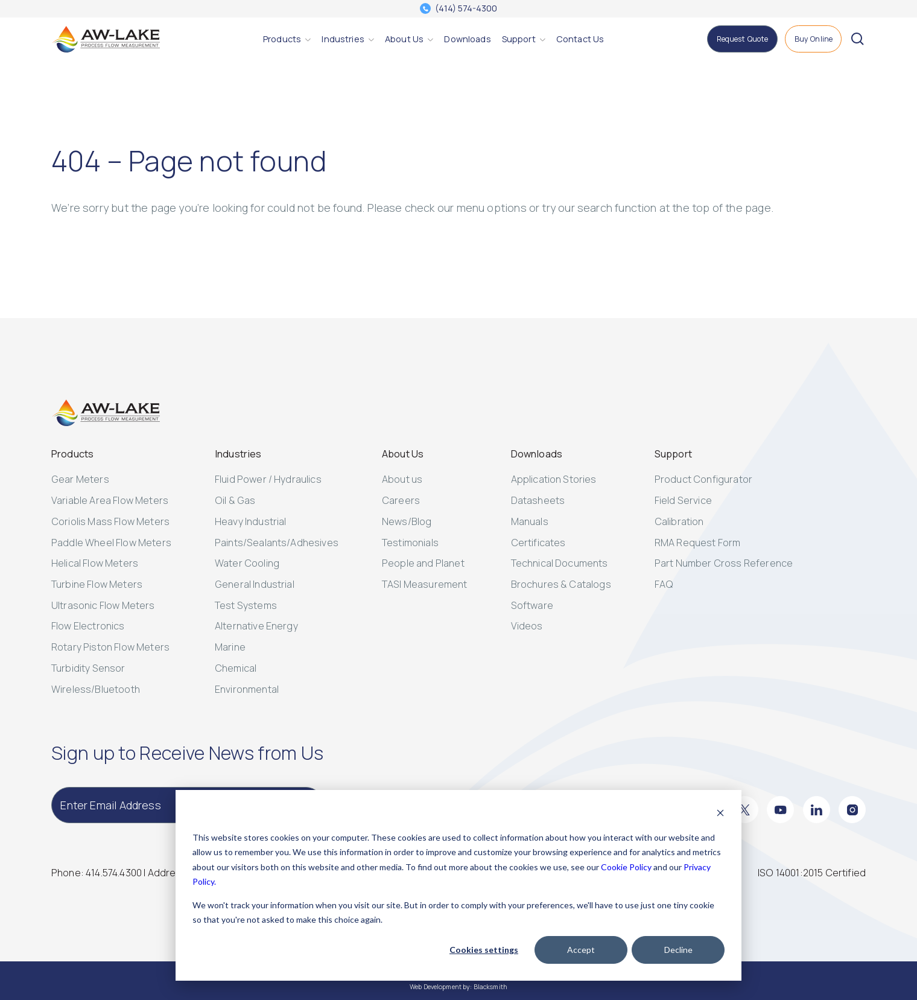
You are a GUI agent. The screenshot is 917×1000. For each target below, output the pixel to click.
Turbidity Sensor (88, 668)
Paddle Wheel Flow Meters (111, 542)
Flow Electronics (88, 625)
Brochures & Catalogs (561, 584)
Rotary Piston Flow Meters (110, 647)
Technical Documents (559, 563)
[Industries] (343, 39)
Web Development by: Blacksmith (458, 986)
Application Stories (554, 479)
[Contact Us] (580, 39)
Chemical (235, 668)
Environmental (247, 689)
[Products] (282, 39)
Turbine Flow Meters (96, 584)
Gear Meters (80, 479)
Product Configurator (703, 479)
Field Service (683, 500)
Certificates (538, 542)
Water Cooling (247, 563)
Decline (678, 949)
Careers (401, 500)
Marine (230, 647)
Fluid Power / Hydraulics (268, 479)
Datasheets (538, 500)
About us (402, 479)
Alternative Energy (256, 625)
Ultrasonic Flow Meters (103, 605)
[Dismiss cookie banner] (720, 814)
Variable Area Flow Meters (109, 500)
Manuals (529, 521)
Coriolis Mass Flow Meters (110, 521)
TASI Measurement (425, 584)
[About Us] (404, 39)
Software (532, 605)
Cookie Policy (626, 867)
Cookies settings (483, 949)
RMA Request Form (698, 542)
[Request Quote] (742, 39)
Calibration (679, 521)
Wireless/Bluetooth (95, 689)
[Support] (519, 39)
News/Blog (406, 521)
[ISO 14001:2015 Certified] (812, 873)
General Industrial (254, 584)
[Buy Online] (813, 39)
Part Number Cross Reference (724, 563)
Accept (581, 949)
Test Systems (246, 605)
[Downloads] (467, 39)
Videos (527, 625)
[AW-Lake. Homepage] (105, 39)
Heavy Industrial (251, 521)
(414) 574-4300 (466, 8)
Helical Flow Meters (94, 563)
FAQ (664, 584)
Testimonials (410, 542)
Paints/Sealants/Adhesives (276, 542)
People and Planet (423, 563)
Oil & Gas (235, 500)
